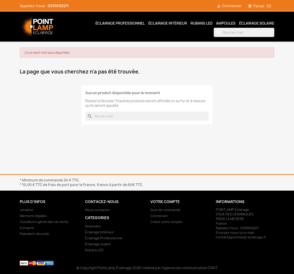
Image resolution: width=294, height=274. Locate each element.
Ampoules (226, 23)
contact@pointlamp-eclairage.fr (241, 237)
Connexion (159, 216)
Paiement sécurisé (34, 234)
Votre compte (165, 201)
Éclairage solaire (256, 23)
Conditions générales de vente (44, 222)
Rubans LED (202, 23)
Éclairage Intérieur (167, 23)
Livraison (26, 210)
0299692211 (58, 5)
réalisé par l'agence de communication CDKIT (180, 268)
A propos (27, 228)
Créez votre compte (166, 222)
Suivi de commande (165, 210)
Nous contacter (97, 210)
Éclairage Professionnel (120, 23)
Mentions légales (33, 216)
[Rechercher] (244, 32)
